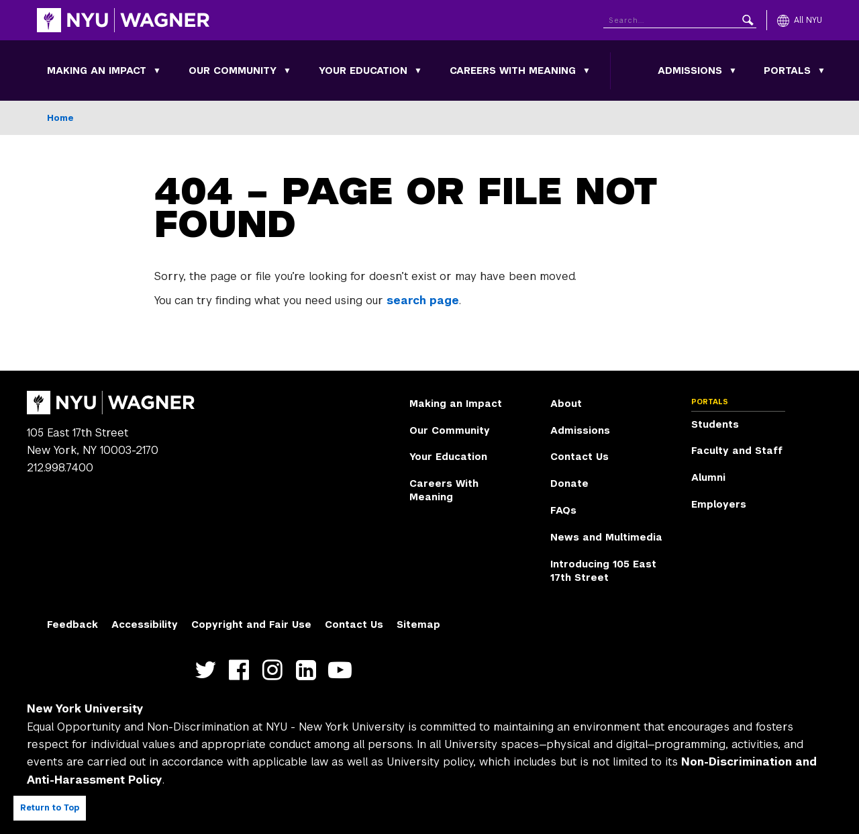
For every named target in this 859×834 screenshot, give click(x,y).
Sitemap (418, 624)
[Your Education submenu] (418, 70)
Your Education (363, 70)
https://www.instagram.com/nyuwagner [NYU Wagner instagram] (275, 670)
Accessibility (144, 624)
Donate (569, 483)
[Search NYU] (679, 17)
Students (715, 424)
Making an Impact (96, 70)
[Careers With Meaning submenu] (586, 70)
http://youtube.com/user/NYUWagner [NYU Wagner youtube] (342, 670)
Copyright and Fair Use (251, 624)
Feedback (72, 624)
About (566, 404)
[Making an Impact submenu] (157, 70)
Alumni (708, 477)
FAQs (563, 510)
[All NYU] (799, 20)
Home (60, 118)
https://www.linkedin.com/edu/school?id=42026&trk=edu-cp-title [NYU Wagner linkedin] (309, 670)
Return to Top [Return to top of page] (49, 807)
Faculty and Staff (736, 451)
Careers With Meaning (513, 70)
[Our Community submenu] (287, 70)
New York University (85, 709)
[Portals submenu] (821, 70)
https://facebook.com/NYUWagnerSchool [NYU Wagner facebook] (242, 670)
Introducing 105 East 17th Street (603, 571)
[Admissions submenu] (733, 70)
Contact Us (579, 457)
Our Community (232, 70)
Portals (787, 70)
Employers (718, 504)
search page (423, 300)
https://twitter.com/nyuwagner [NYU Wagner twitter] (208, 670)
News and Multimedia (606, 537)
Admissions (690, 70)
